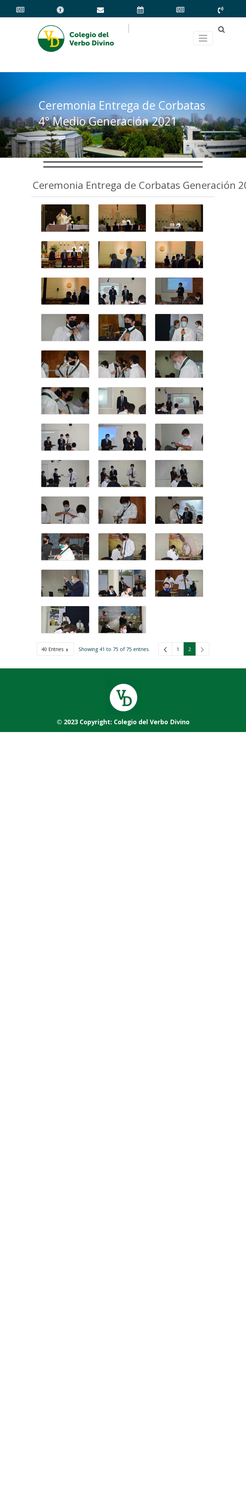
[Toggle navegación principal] (203, 38)
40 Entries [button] (57, 650)
